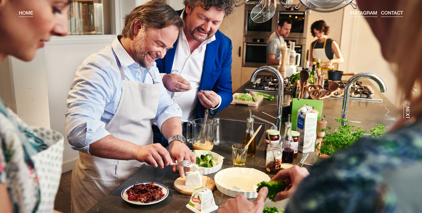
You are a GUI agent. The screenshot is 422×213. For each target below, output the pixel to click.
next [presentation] (406, 112)
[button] (202, 206)
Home (26, 13)
